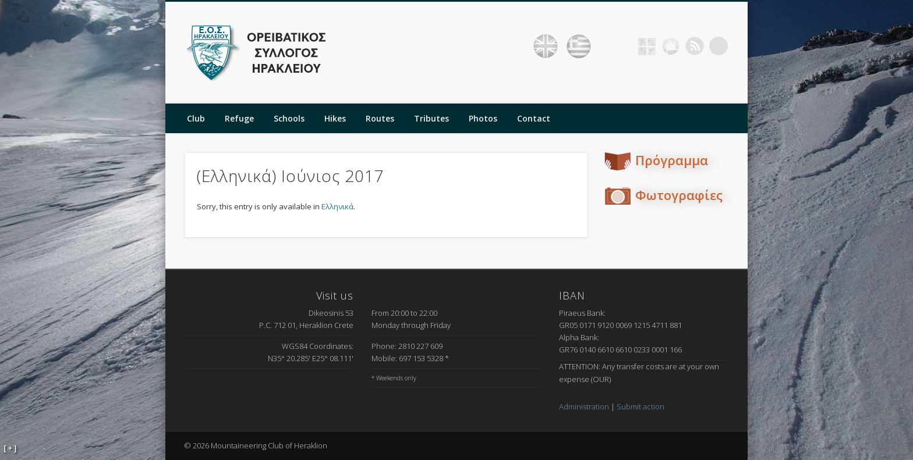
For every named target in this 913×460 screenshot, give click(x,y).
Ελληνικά (337, 206)
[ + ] (10, 448)
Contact (533, 118)
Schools (289, 118)
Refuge (239, 118)
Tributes (431, 118)
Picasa (670, 46)
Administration (584, 406)
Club (196, 118)
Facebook (623, 46)
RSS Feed (694, 46)
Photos (483, 118)
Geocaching (647, 46)
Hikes (335, 118)
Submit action (640, 406)
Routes (380, 118)
